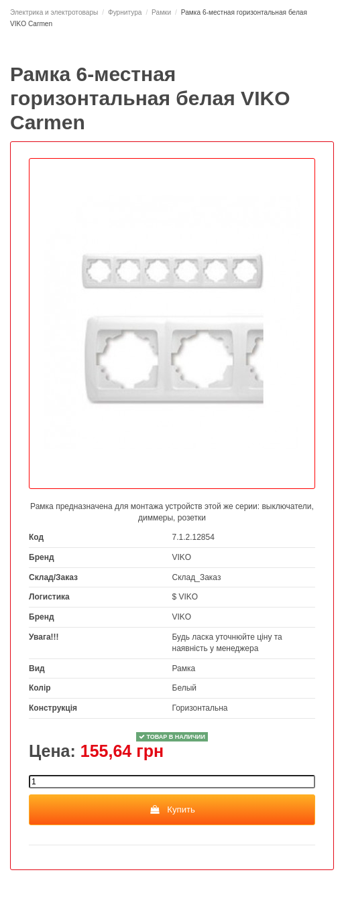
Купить (172, 809)
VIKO (182, 557)
